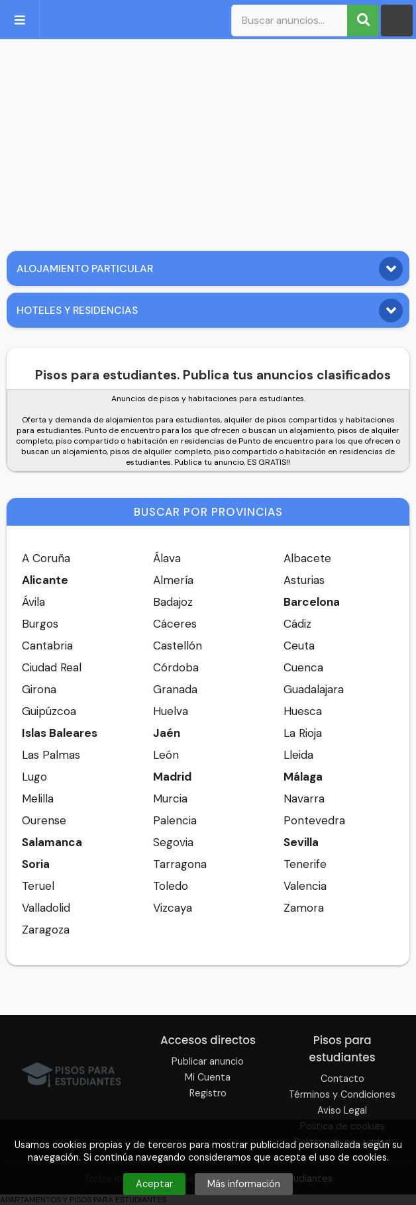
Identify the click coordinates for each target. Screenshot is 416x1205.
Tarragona (180, 864)
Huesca (303, 711)
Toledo (170, 886)
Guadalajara (314, 689)
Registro (208, 1093)
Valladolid (46, 907)
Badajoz (173, 602)
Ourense (44, 820)
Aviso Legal (342, 1110)
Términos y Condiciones (342, 1094)
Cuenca (303, 667)
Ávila (33, 602)
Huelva (170, 711)
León (166, 754)
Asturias (304, 580)
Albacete (307, 558)
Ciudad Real (51, 667)
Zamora (304, 907)
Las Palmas (51, 754)
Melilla (38, 798)
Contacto (342, 1078)
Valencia (305, 886)
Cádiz (297, 623)
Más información (243, 1184)
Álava (167, 558)
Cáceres (175, 623)
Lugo (34, 776)
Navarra (304, 798)
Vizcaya (172, 907)
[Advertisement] (208, 141)
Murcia (170, 798)
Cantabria (47, 645)
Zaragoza (46, 929)
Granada (175, 689)
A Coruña (46, 558)
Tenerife (305, 864)
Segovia (173, 842)
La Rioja (303, 733)
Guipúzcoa (49, 711)
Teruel (38, 886)
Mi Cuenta (208, 1077)
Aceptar (154, 1184)
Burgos (40, 623)
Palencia (175, 820)
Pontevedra (314, 820)
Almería (173, 580)
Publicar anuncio (208, 1061)
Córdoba (176, 667)
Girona (39, 689)
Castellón (177, 645)
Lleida (298, 754)
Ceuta (299, 645)
